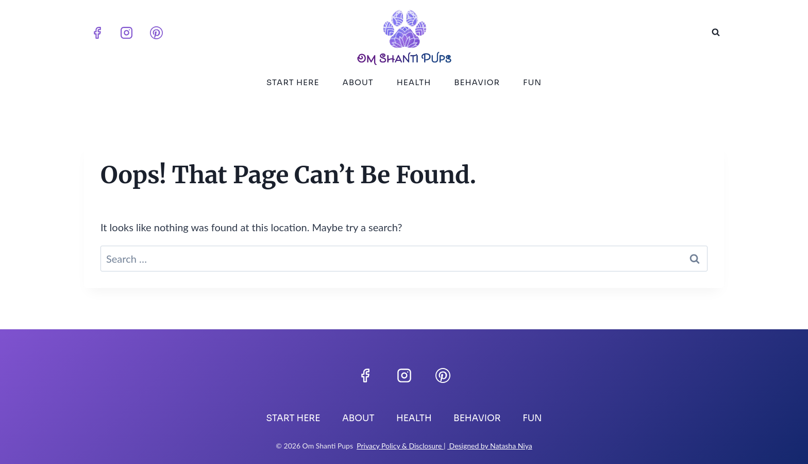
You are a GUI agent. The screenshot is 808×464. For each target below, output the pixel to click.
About (358, 82)
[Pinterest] (156, 32)
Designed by (468, 445)
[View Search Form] (716, 32)
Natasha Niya (511, 445)
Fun (532, 82)
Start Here (292, 82)
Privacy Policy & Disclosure (400, 445)
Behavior (477, 82)
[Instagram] (127, 32)
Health (414, 82)
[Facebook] (97, 32)
